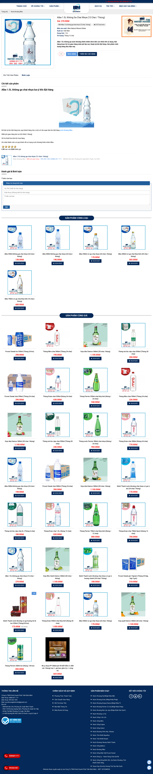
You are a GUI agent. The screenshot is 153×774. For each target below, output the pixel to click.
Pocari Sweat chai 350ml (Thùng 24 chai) (20, 396)
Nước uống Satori (98, 728)
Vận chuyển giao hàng (62, 699)
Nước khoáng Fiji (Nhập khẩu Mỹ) (104, 696)
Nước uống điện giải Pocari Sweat (104, 753)
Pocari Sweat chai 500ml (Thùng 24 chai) (58, 486)
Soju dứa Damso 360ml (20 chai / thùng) (95, 486)
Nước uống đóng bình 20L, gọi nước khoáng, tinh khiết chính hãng (109, 761)
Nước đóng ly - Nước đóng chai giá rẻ (106, 757)
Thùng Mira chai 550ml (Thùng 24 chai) (133, 396)
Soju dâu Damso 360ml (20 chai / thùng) (19, 441)
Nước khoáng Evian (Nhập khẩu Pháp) (105, 699)
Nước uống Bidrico (99, 746)
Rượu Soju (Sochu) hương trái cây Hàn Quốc (108, 766)
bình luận (26, 75)
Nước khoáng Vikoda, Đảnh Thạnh (104, 742)
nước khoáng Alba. (66, 130)
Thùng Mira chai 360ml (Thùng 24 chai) (57, 351)
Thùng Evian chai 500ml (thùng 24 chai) (133, 441)
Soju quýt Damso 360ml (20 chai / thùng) (133, 621)
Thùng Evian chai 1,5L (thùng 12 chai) (57, 531)
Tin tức (110, 6)
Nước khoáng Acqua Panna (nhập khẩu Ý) (107, 703)
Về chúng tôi (38, 6)
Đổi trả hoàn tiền (60, 703)
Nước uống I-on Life (99, 717)
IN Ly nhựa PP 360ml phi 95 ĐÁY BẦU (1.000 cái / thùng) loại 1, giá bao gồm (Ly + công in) (57, 668)
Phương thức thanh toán (63, 696)
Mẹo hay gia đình (128, 6)
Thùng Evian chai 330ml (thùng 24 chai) (57, 396)
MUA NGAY (19, 263)
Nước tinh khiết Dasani (100, 739)
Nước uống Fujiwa (99, 724)
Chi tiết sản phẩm (10, 75)
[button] (49, 20)
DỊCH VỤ (98, 6)
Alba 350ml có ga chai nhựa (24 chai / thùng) (95, 254)
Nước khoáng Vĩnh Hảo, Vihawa (103, 732)
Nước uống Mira (98, 721)
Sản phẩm (54, 6)
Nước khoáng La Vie (99, 714)
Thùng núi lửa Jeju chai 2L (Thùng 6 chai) (20, 531)
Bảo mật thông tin (61, 707)
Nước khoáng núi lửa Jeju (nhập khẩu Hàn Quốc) (109, 710)
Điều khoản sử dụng (61, 710)
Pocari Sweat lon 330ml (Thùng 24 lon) (19, 351)
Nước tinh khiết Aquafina (101, 735)
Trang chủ (21, 6)
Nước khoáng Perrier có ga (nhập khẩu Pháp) (108, 707)
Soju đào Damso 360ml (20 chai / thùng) (95, 351)
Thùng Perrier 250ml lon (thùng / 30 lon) (19, 666)
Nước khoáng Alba (17, 11)
